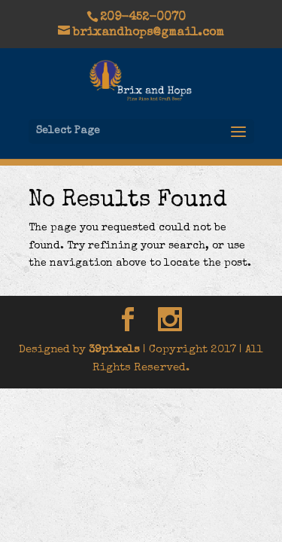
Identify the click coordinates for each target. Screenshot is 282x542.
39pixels (114, 349)
